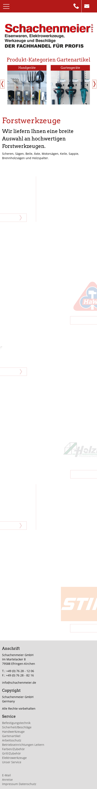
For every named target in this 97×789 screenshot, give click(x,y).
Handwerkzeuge (13, 732)
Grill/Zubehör (11, 753)
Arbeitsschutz (11, 740)
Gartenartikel (11, 736)
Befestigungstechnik (16, 723)
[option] (27, 84)
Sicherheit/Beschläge (16, 727)
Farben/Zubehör (13, 749)
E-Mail (6, 775)
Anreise (7, 780)
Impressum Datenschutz (19, 784)
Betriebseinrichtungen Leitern (23, 745)
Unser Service (11, 762)
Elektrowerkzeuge (14, 758)
